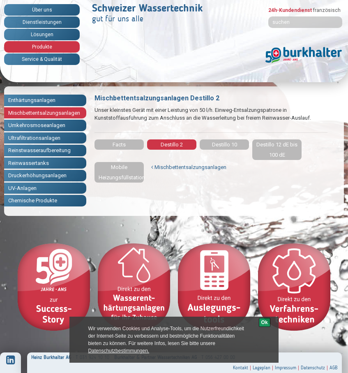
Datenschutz (313, 368)
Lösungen (42, 34)
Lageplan (261, 368)
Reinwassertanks (28, 163)
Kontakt (240, 368)
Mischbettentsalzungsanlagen (44, 113)
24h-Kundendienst (290, 10)
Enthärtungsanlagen (31, 100)
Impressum (285, 368)
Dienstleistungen (42, 22)
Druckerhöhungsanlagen (37, 175)
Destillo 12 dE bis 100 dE (276, 149)
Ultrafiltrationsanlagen (34, 138)
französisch (327, 10)
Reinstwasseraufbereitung (39, 150)
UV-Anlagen (22, 188)
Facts (119, 144)
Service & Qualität (42, 59)
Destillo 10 (224, 144)
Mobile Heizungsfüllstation (121, 172)
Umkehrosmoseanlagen (36, 125)
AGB (334, 368)
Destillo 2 (172, 144)
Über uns (42, 10)
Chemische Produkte (32, 200)
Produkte (42, 47)
